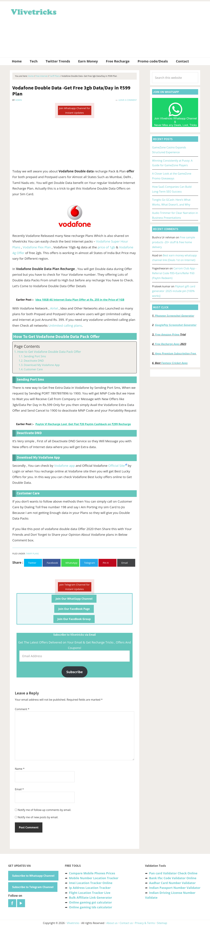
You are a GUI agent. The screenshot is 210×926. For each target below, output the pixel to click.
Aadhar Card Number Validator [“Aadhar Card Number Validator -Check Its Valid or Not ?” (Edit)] (172, 883)
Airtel (54, 308)
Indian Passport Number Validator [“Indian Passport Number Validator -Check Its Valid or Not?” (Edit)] (174, 888)
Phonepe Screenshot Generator (174, 315)
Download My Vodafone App (42, 365)
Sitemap (162, 923)
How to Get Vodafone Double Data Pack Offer (49, 352)
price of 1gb (106, 247)
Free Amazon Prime (167, 334)
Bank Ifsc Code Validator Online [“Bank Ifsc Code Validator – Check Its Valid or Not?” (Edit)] (172, 878)
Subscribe (74, 671)
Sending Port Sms (35, 356)
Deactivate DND (34, 360)
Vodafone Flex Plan (37, 247)
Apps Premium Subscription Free (176, 353)
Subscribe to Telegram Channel (32, 887)
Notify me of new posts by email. (38, 817)
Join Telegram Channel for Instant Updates (74, 587)
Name (20, 769)
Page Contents (27, 346)
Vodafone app (64, 465)
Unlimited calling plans (65, 325)
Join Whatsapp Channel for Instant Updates (74, 110)
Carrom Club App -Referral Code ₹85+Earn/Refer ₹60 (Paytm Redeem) (174, 273)
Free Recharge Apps (167, 344)
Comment (22, 709)
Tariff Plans (32, 553)
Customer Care (33, 369)
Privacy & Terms (145, 923)
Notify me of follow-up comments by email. (44, 810)
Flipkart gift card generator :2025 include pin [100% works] (173, 291)
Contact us (126, 923)
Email (19, 789)
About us (112, 923)
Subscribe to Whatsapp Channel (33, 876)
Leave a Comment (128, 100)
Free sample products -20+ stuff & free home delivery (173, 242)
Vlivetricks (33, 11)
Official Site (116, 465)
